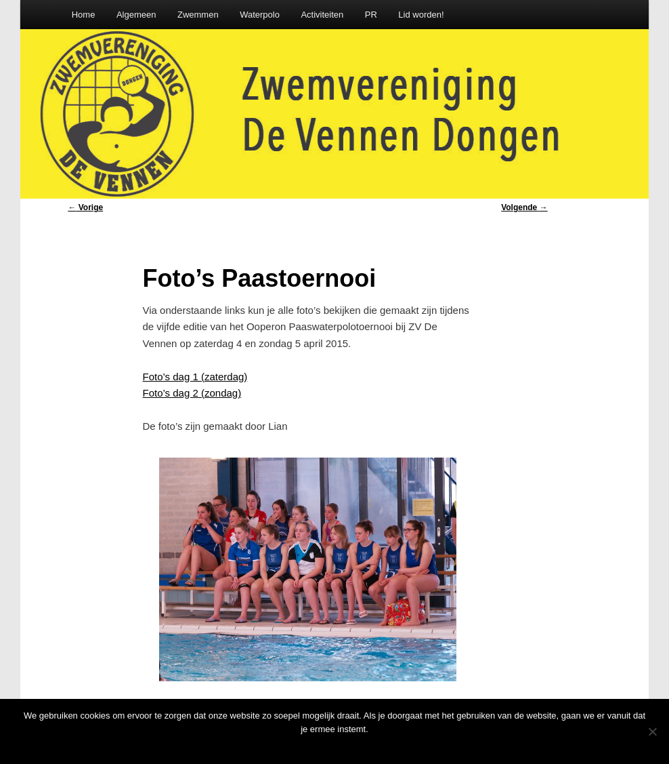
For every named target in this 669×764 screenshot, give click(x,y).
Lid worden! (421, 14)
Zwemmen (198, 14)
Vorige (85, 207)
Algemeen (136, 14)
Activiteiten (322, 14)
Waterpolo (260, 14)
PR (371, 14)
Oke (338, 747)
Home (83, 14)
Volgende (524, 207)
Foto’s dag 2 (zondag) (192, 393)
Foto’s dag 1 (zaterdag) (195, 376)
